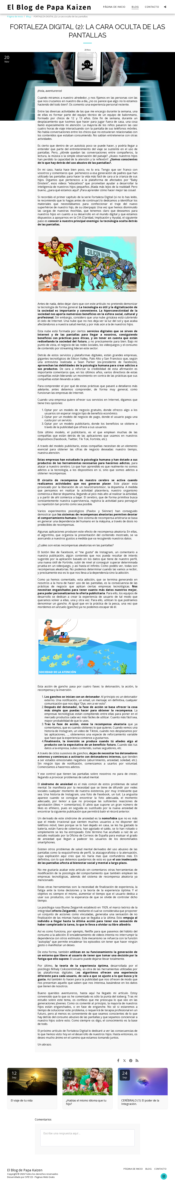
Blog (28, 16)
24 (125, 1074)
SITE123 (29, 1177)
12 (14, 1074)
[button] (165, 6)
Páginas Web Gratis (45, 1177)
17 (69, 1074)
